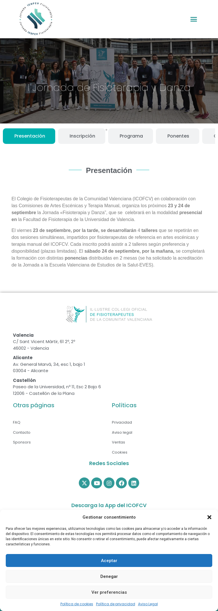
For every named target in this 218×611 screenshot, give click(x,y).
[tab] (29, 136)
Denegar (109, 576)
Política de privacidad (115, 604)
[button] (209, 517)
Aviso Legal (148, 604)
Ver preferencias (109, 592)
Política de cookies (76, 604)
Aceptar (109, 560)
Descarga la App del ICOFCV (109, 505)
